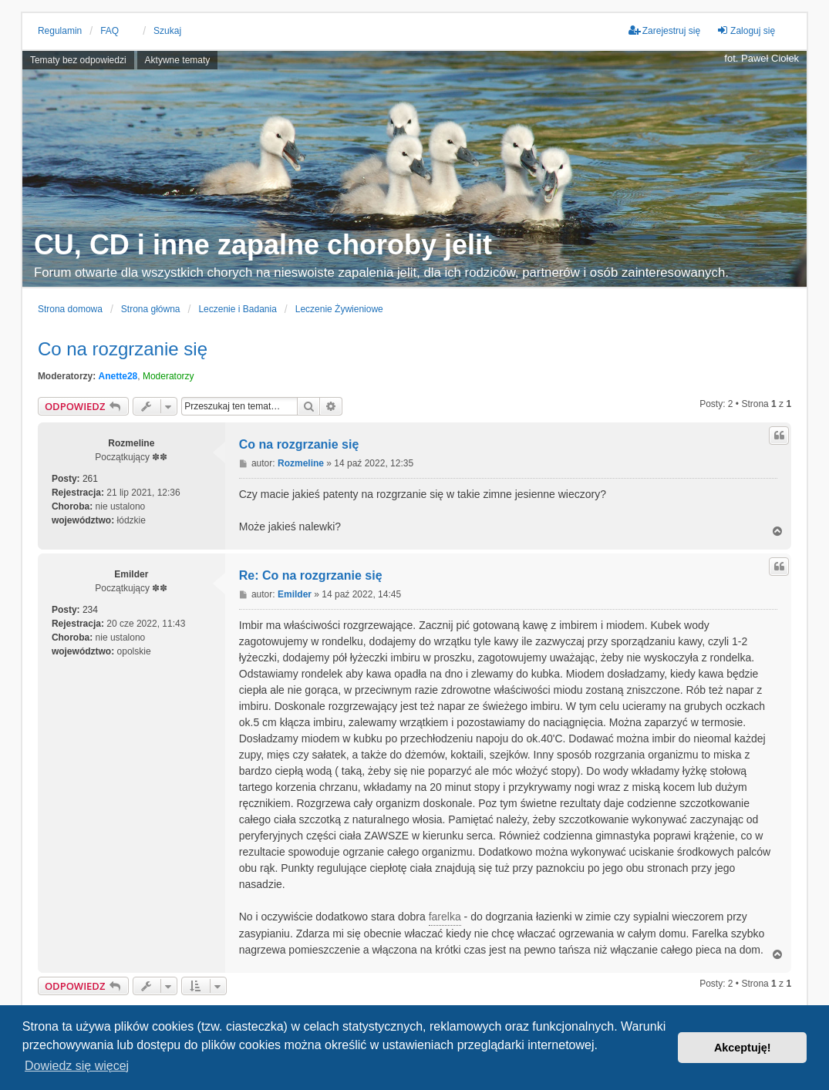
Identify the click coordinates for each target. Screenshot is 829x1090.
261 (90, 478)
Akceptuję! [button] (742, 1047)
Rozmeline (131, 443)
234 (90, 609)
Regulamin (60, 30)
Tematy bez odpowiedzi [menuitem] (78, 60)
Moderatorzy (168, 376)
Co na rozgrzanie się (122, 348)
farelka (445, 916)
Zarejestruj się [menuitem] (664, 30)
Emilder (131, 574)
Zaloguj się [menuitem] (745, 30)
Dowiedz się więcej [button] (77, 1065)
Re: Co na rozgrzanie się (310, 575)
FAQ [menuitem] (109, 30)
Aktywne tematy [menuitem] (178, 60)
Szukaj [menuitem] (167, 30)
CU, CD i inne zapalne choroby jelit (263, 245)
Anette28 (118, 376)
